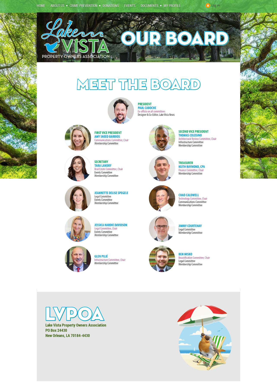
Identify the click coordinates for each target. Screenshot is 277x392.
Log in (215, 5)
